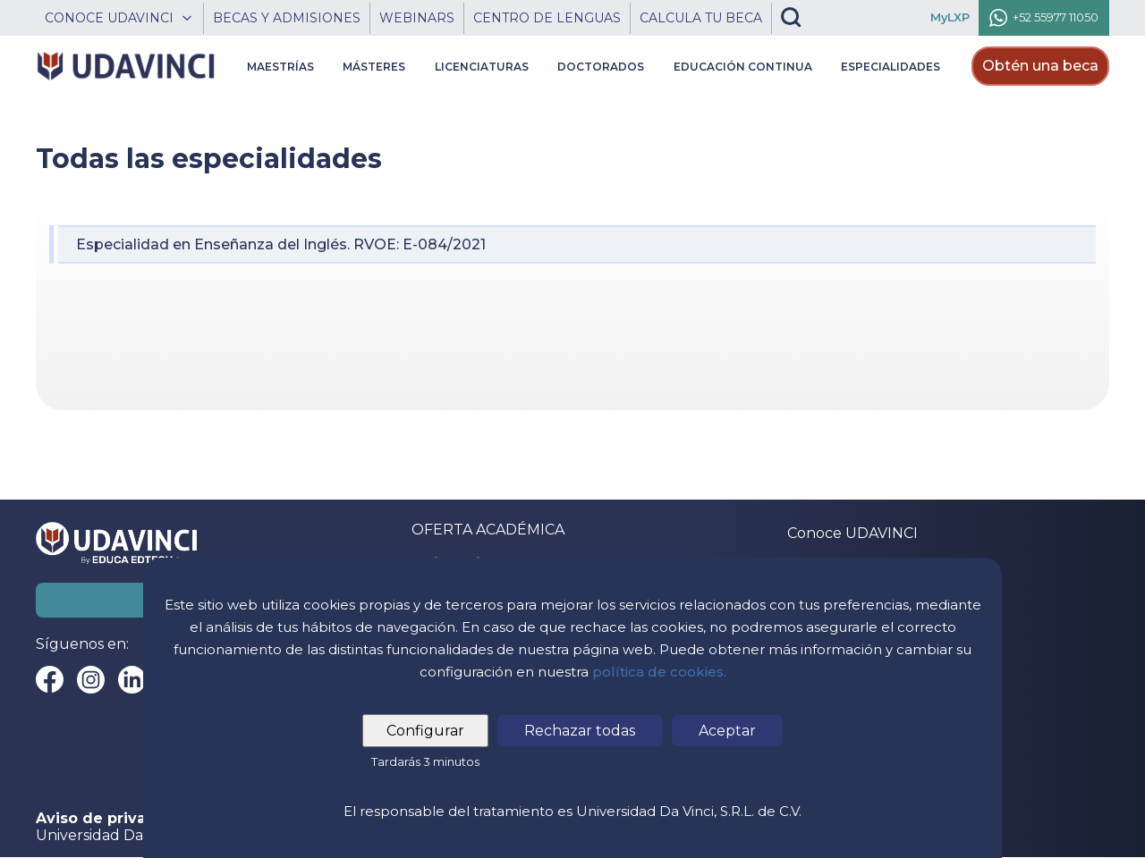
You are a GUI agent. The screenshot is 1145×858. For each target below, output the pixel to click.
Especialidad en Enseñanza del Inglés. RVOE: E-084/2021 (281, 244)
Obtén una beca (1040, 65)
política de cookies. (659, 671)
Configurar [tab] (426, 730)
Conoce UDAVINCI (852, 533)
